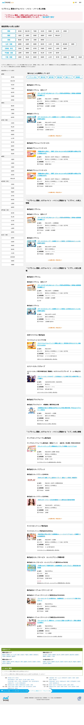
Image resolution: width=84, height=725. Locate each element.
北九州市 (45, 663)
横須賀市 (9, 656)
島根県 (42, 57)
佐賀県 (27, 44)
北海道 (19, 48)
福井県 (57, 52)
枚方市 (4, 663)
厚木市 (32, 679)
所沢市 (16, 681)
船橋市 (26, 681)
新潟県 (34, 52)
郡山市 (70, 661)
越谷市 (13, 656)
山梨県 (19, 52)
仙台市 (48, 661)
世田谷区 (36, 654)
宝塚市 (34, 661)
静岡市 (54, 654)
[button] (81, 76)
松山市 (57, 661)
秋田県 (50, 48)
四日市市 (72, 654)
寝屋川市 (9, 663)
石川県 (50, 52)
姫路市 (25, 661)
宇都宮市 (37, 681)
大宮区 (19, 681)
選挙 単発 (43, 77)
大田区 (4, 656)
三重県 (34, 39)
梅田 (53, 677)
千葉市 (26, 654)
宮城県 (42, 48)
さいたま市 (13, 654)
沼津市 (62, 654)
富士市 (58, 654)
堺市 (22, 661)
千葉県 (34, 31)
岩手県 (34, 48)
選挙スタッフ (68, 77)
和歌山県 (57, 35)
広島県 (19, 57)
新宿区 (8, 654)
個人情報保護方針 (58, 697)
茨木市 (29, 661)
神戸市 (12, 661)
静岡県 (42, 39)
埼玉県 (42, 31)
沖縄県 (72, 44)
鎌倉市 (28, 679)
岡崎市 (17, 684)
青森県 (27, 48)
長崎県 (34, 44)
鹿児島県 (65, 44)
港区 (18, 654)
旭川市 (66, 661)
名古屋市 (45, 654)
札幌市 (44, 661)
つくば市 (16, 683)
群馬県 (65, 31)
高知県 (80, 57)
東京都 (19, 31)
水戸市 (12, 683)
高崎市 (23, 683)
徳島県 (65, 57)
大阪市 (4, 661)
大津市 (38, 661)
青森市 (74, 661)
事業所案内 (31, 697)
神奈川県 (27, 31)
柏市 (30, 681)
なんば (59, 677)
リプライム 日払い (32, 77)
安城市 (48, 656)
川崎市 (31, 654)
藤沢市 (20, 679)
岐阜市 (67, 654)
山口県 (50, 57)
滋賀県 (42, 35)
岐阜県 (27, 39)
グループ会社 (50, 697)
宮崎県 (57, 44)
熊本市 (49, 663)
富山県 (42, 52)
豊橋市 (44, 656)
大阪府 (19, 35)
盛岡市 (74, 681)
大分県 (50, 44)
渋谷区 (22, 654)
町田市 (17, 677)
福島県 (65, 48)
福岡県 (19, 44)
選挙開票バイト (79, 77)
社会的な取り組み (38, 697)
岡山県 (27, 57)
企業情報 (26, 697)
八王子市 (13, 677)
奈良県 (50, 35)
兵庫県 (27, 35)
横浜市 (4, 654)
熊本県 (42, 44)
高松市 (30, 686)
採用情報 (45, 697)
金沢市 (61, 684)
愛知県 (19, 39)
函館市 (79, 661)
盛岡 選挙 (51, 77)
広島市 (61, 661)
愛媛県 (72, 57)
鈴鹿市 (76, 654)
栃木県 (57, 31)
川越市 (12, 681)
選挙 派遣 (59, 77)
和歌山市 (17, 661)
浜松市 (49, 654)
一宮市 (53, 656)
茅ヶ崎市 (24, 679)
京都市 (8, 661)
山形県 (57, 48)
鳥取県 (34, 57)
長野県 (27, 52)
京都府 (34, 35)
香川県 (57, 57)
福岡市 (53, 661)
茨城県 (50, 31)
